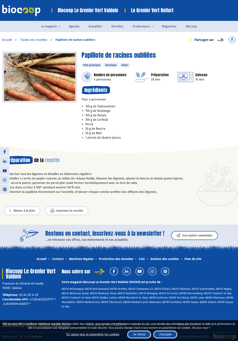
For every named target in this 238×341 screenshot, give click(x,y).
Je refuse (139, 334)
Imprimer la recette (67, 211)
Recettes (117, 26)
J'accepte (165, 334)
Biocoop (191, 26)
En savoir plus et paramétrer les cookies (93, 334)
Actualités (95, 26)
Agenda (74, 26)
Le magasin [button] (49, 26)
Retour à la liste (22, 211)
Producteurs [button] (141, 26)
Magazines (169, 26)
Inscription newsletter (195, 235)
